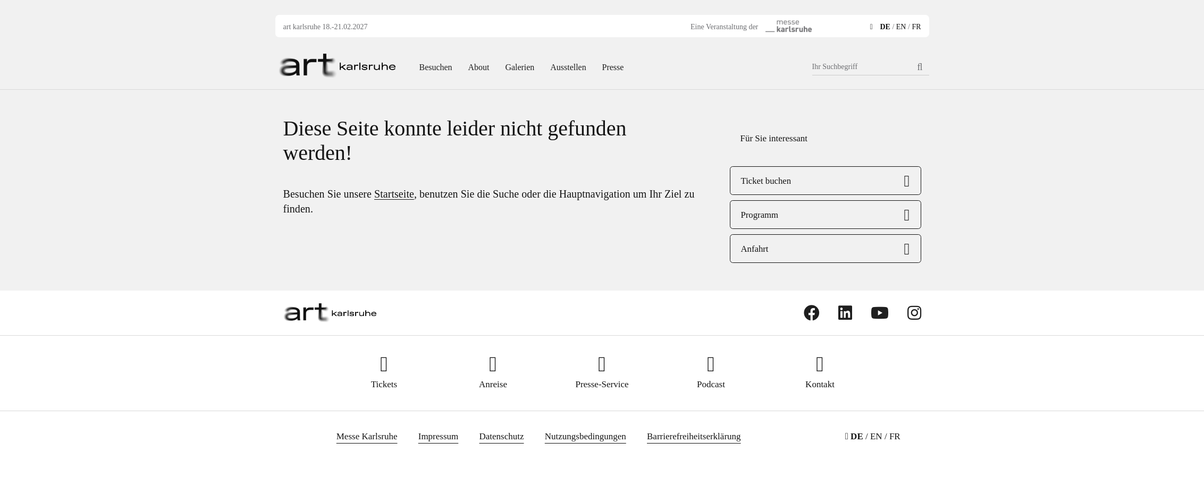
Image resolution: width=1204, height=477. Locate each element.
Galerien (519, 67)
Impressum (438, 436)
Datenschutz (501, 436)
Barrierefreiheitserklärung (694, 436)
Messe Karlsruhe (367, 436)
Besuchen (435, 67)
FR (916, 27)
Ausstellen (568, 67)
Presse (613, 67)
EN (901, 27)
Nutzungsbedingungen (585, 436)
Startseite (394, 194)
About (479, 67)
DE (885, 27)
